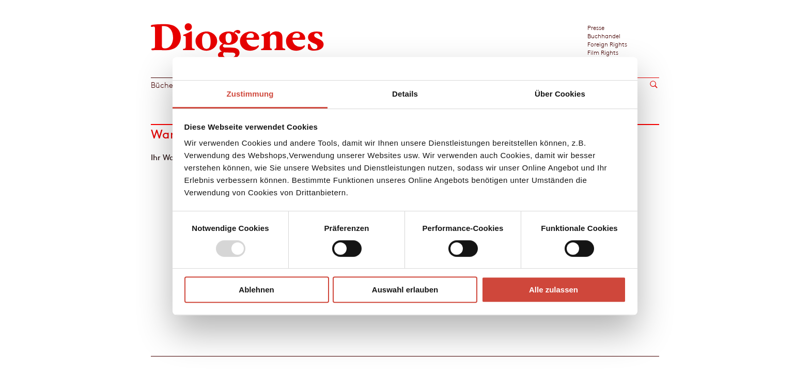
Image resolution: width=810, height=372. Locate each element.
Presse (595, 27)
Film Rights (602, 52)
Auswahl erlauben (405, 289)
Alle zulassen (553, 289)
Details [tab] (405, 93)
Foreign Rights (607, 44)
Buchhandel (603, 36)
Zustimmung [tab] (250, 93)
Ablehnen (256, 289)
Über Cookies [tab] (560, 93)
